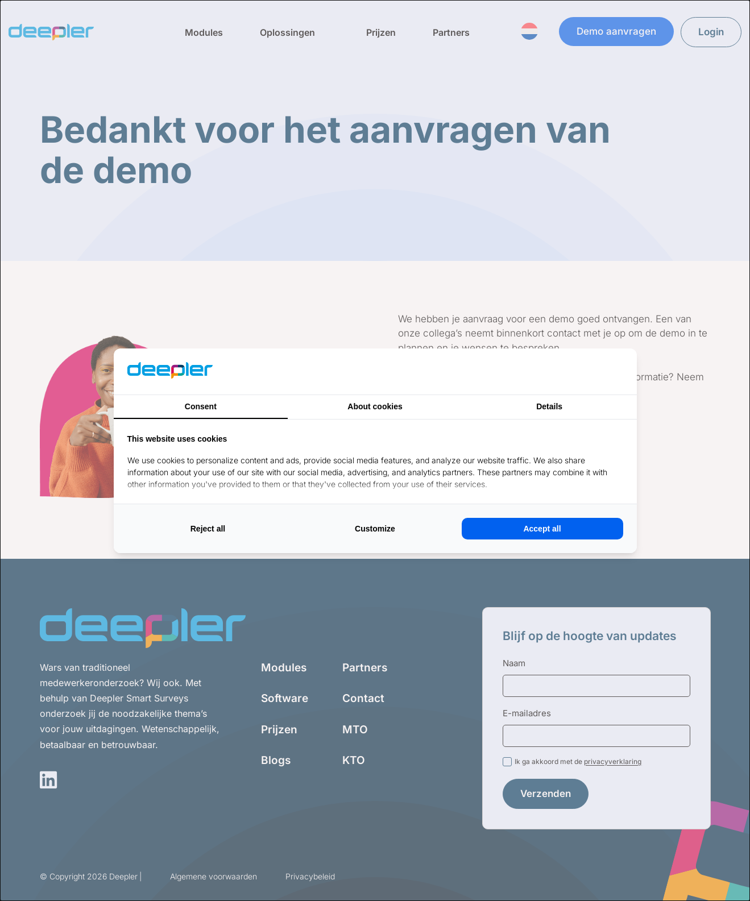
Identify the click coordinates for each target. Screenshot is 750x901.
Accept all (542, 528)
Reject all (207, 528)
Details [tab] (549, 406)
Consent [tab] (201, 406)
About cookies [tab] (374, 406)
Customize (375, 528)
